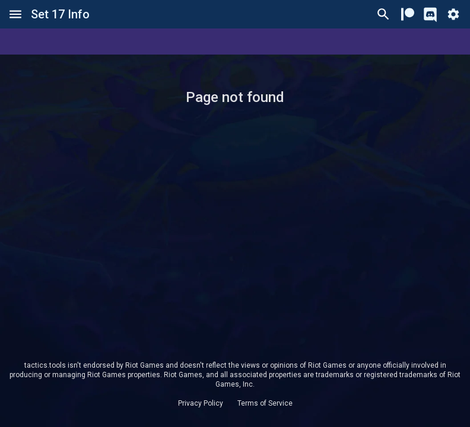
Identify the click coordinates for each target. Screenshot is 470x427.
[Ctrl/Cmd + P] (383, 14)
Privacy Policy (200, 403)
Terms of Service (265, 403)
